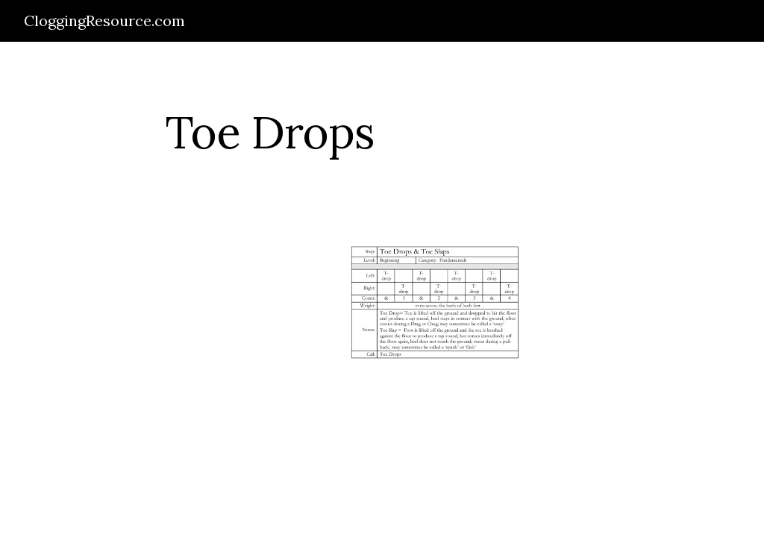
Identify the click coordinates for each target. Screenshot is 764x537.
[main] (270, 132)
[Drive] (151, 310)
